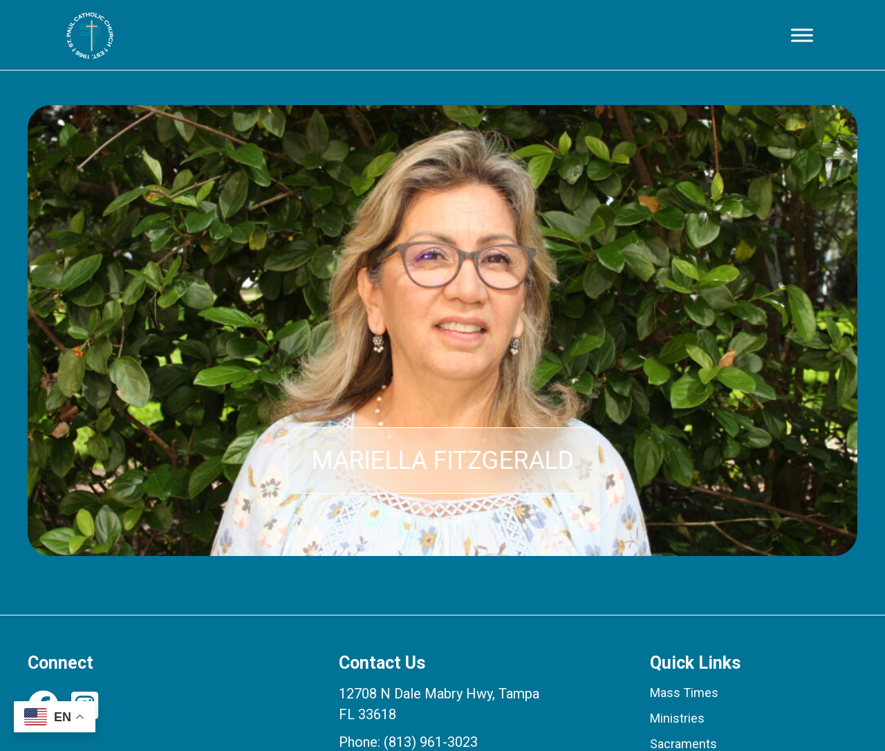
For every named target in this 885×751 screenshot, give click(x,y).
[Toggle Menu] (802, 34)
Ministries (677, 718)
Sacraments (683, 743)
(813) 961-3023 (431, 742)
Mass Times (684, 692)
